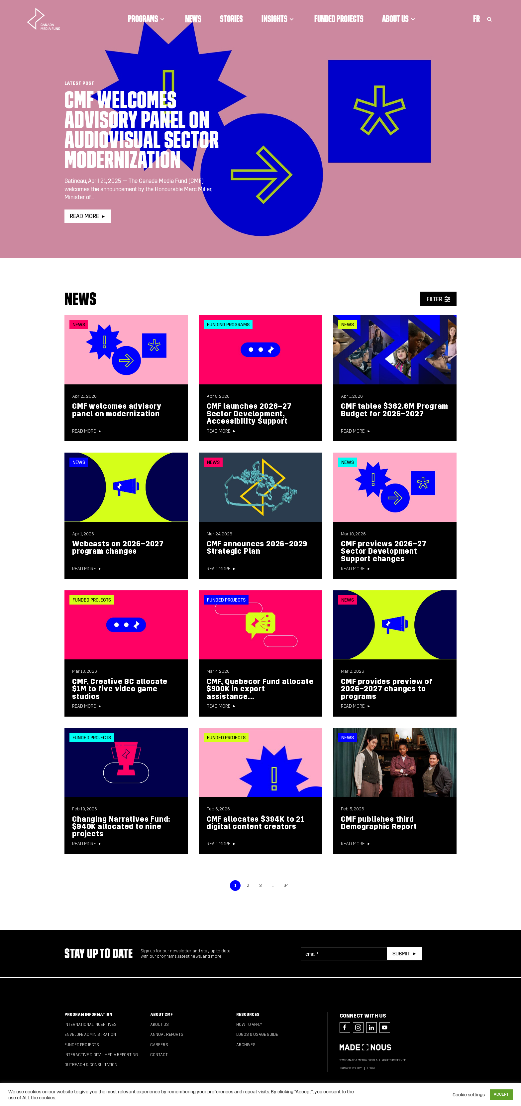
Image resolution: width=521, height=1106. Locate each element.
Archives (246, 1044)
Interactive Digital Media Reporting (101, 1054)
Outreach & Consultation (90, 1064)
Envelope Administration (90, 1034)
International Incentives (90, 1024)
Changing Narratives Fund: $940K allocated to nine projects (121, 827)
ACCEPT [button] (501, 1094)
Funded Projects (339, 18)
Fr (476, 18)
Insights (278, 19)
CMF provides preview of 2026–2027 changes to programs (386, 689)
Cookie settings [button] (469, 1095)
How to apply (249, 1024)
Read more (84, 216)
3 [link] (260, 885)
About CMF (161, 1014)
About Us (399, 19)
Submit (401, 953)
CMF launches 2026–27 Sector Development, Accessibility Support (249, 414)
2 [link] (248, 885)
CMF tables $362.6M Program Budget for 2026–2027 (394, 410)
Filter (434, 299)
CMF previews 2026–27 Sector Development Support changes (383, 551)
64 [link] (285, 885)
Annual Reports (166, 1034)
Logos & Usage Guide (257, 1034)
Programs (147, 19)
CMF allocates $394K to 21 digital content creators (255, 823)
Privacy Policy (351, 1068)
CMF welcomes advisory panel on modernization (116, 410)
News (193, 18)
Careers (159, 1044)
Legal (371, 1068)
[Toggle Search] (489, 19)
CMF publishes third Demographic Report (379, 823)
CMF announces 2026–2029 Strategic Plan (257, 547)
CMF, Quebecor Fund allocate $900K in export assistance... (260, 689)
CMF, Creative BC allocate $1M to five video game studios (119, 689)
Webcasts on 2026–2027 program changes (118, 547)
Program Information (88, 1014)
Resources (248, 1014)
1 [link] (235, 885)
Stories (231, 18)
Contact (159, 1054)
